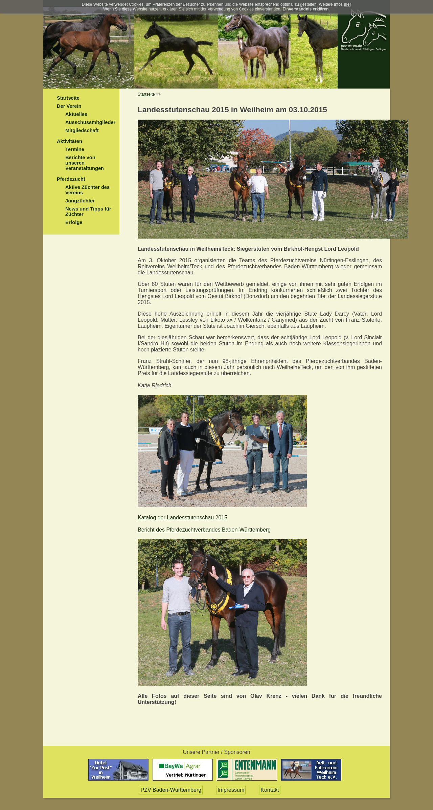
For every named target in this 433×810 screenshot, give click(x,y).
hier (347, 4)
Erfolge (74, 222)
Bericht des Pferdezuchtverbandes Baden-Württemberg (204, 530)
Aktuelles (76, 114)
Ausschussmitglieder (90, 122)
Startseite (68, 98)
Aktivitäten (69, 141)
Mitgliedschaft (82, 130)
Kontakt (269, 790)
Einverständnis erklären (305, 9)
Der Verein (69, 106)
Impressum (231, 790)
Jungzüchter (80, 200)
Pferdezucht (71, 179)
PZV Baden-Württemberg (170, 790)
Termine (74, 149)
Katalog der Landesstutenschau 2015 (182, 517)
